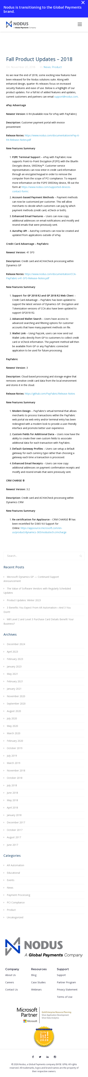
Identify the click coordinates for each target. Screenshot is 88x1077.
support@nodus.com (66, 96)
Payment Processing (18, 895)
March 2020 (13, 733)
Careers (9, 982)
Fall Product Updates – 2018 (39, 59)
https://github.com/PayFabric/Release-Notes (50, 393)
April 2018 (12, 807)
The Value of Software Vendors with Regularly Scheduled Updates (37, 591)
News (47, 67)
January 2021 (14, 688)
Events (10, 880)
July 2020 (12, 718)
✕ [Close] (83, 3)
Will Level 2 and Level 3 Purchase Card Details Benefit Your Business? (38, 621)
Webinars (36, 989)
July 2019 (12, 755)
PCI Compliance (16, 902)
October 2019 (14, 748)
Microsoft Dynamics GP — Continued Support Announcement (31, 579)
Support (61, 975)
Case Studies (38, 982)
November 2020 (16, 696)
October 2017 (14, 830)
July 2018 (12, 785)
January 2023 (14, 666)
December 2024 (16, 644)
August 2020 (14, 711)
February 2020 (15, 740)
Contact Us (11, 989)
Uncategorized (15, 917)
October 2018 (14, 777)
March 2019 (13, 763)
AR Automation (15, 865)
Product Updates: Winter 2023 (24, 600)
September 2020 (16, 703)
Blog (33, 975)
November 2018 (16, 770)
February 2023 (15, 659)
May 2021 (12, 673)
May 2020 (12, 726)
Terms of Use (64, 997)
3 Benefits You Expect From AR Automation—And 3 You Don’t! (37, 610)
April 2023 (12, 651)
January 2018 (14, 815)
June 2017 (12, 844)
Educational (13, 872)
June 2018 (12, 792)
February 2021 (15, 681)
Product (57, 67)
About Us (10, 975)
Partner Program (66, 982)
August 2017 (14, 837)
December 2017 (16, 822)
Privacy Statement (67, 989)
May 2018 (12, 800)
